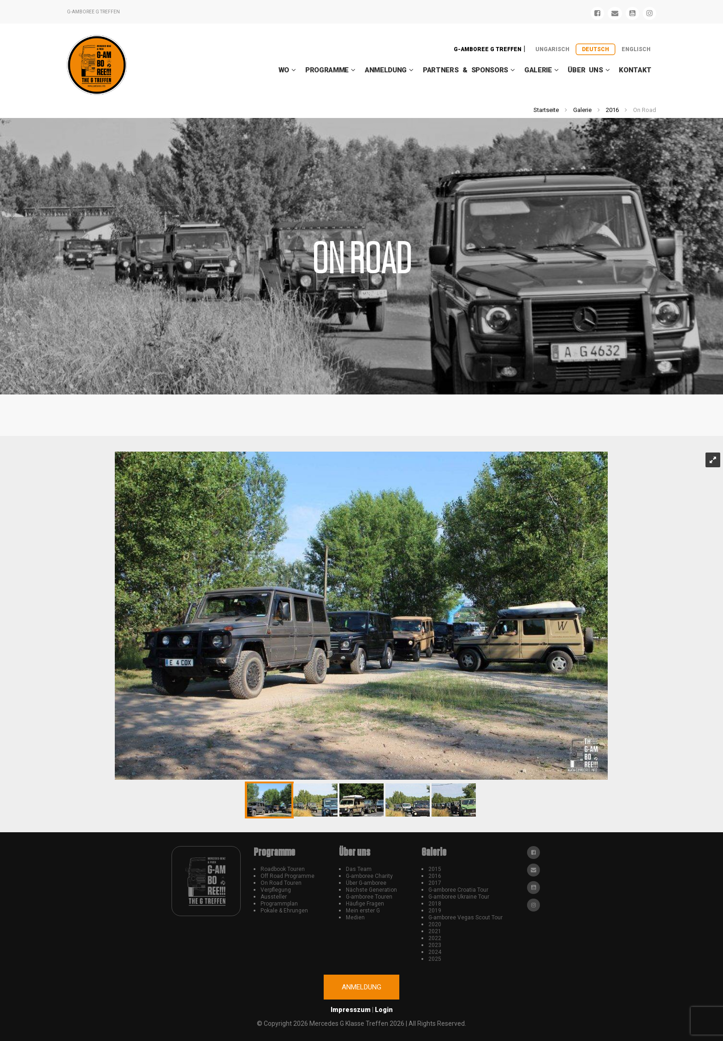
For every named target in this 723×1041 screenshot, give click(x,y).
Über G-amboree (366, 883)
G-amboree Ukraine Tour (458, 897)
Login (384, 1009)
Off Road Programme (287, 876)
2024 (434, 952)
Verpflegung (276, 890)
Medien (355, 917)
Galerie (538, 70)
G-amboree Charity (369, 876)
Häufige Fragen (365, 903)
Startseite (546, 109)
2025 (434, 959)
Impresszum (351, 1009)
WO (284, 70)
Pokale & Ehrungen (284, 910)
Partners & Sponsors (465, 70)
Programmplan (279, 903)
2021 (434, 931)
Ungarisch (552, 49)
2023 (434, 945)
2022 (434, 938)
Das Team (359, 869)
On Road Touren (281, 883)
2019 (434, 910)
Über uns (585, 70)
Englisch (636, 49)
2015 (434, 869)
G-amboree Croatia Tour (458, 890)
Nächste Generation (371, 890)
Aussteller (274, 897)
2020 (434, 924)
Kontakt (635, 70)
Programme (327, 70)
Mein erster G (363, 910)
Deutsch (595, 49)
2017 (434, 883)
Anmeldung (386, 70)
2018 (434, 903)
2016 (612, 109)
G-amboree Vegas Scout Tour (465, 917)
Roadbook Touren (283, 869)
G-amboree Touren (369, 897)
